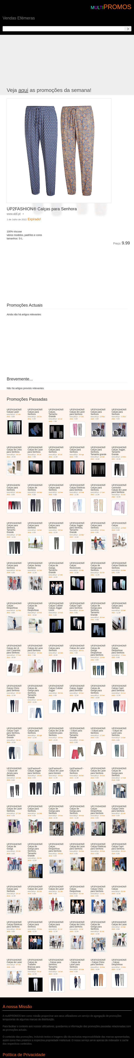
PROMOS (117, 6)
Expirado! (34, 219)
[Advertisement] (67, 61)
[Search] (127, 28)
